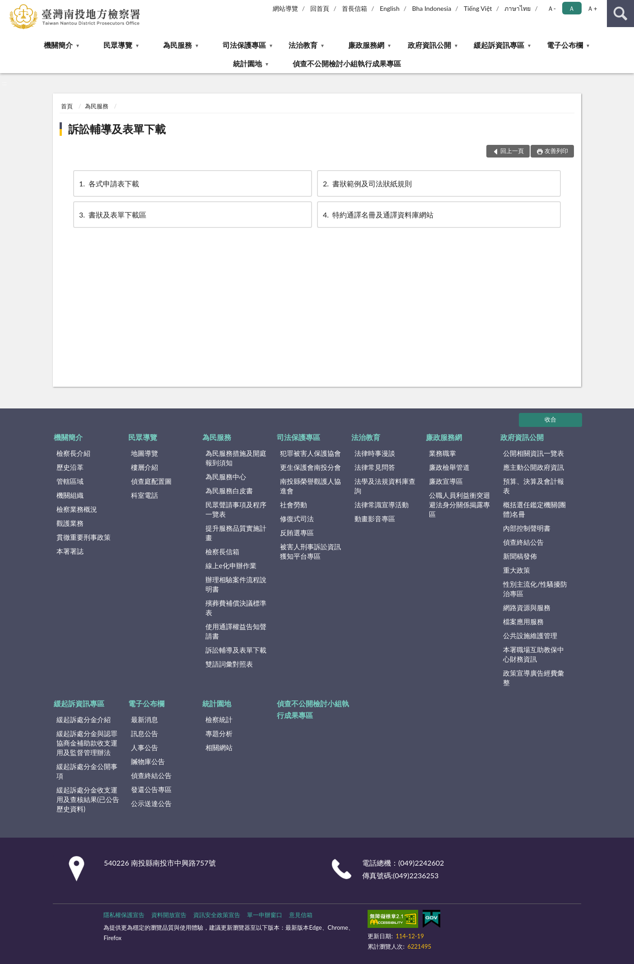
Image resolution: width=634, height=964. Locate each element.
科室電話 (144, 495)
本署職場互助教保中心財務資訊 (533, 654)
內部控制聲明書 (526, 528)
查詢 (620, 13)
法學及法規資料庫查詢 (384, 486)
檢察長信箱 (222, 551)
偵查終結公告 (523, 542)
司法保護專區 (244, 45)
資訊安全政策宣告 (216, 914)
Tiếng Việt (478, 8)
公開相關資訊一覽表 (533, 453)
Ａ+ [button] (592, 8)
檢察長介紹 (73, 453)
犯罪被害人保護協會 (310, 453)
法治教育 (303, 45)
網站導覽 (285, 8)
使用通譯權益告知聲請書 (235, 631)
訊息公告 (144, 733)
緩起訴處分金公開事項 (86, 771)
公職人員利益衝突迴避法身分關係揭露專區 (459, 504)
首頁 (67, 106)
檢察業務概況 (76, 509)
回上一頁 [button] (512, 150)
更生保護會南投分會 (310, 467)
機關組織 (70, 495)
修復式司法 (297, 518)
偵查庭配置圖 (151, 481)
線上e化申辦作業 (230, 565)
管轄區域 (70, 481)
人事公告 (144, 747)
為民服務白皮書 (229, 491)
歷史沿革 (70, 467)
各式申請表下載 (108, 183)
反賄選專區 (297, 532)
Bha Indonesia (432, 8)
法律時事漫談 (374, 453)
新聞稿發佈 (520, 556)
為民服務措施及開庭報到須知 (235, 458)
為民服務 (177, 45)
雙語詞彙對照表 (229, 664)
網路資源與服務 (526, 607)
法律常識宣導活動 (381, 505)
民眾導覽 (117, 45)
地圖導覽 (144, 453)
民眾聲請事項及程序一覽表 (235, 509)
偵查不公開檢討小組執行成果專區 (347, 63)
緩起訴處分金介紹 (83, 719)
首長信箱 (354, 8)
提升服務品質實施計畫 (235, 533)
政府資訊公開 (429, 45)
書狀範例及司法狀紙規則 (367, 183)
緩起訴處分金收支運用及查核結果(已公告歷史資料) (87, 799)
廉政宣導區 (446, 481)
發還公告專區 (151, 789)
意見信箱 (300, 914)
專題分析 (219, 733)
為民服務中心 (225, 477)
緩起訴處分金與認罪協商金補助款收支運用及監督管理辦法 (86, 742)
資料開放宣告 (168, 914)
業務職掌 (442, 453)
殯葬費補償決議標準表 (235, 607)
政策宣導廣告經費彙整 (533, 677)
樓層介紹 (144, 467)
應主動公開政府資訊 (533, 467)
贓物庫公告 (148, 761)
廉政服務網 (366, 45)
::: (7, 6)
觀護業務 (70, 523)
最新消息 (144, 719)
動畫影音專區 (374, 518)
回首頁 (319, 8)
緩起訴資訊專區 (499, 45)
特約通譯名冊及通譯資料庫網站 (378, 214)
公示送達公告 (151, 803)
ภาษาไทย (517, 8)
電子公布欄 (565, 45)
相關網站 (219, 747)
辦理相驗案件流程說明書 (235, 584)
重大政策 (516, 570)
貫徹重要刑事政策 (83, 537)
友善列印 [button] (556, 150)
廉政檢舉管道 (449, 467)
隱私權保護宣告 (124, 914)
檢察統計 (219, 719)
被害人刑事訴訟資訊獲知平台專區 (310, 551)
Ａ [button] (572, 8)
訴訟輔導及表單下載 (117, 128)
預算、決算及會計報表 (533, 486)
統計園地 (247, 63)
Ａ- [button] (551, 8)
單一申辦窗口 (264, 914)
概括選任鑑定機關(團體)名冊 (534, 509)
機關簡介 (58, 45)
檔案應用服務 (523, 621)
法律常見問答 (374, 467)
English (390, 8)
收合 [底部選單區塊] (550, 419)
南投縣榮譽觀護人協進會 (310, 486)
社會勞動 (293, 505)
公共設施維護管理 (530, 635)
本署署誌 (70, 551)
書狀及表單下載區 (112, 214)
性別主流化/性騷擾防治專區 (535, 589)
